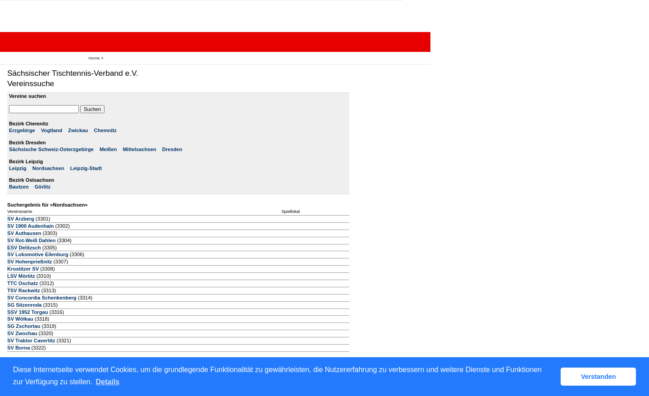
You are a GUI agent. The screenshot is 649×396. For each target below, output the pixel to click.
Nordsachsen (48, 168)
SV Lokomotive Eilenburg (38, 254)
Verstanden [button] (598, 376)
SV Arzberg (20, 218)
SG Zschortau (23, 326)
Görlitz (42, 186)
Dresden (172, 149)
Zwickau (78, 130)
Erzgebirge (22, 130)
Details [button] (107, 382)
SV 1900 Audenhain (30, 226)
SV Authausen (24, 233)
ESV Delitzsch (24, 247)
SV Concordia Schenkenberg (42, 297)
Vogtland (51, 130)
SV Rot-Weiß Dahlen (31, 240)
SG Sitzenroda (24, 305)
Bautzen (19, 186)
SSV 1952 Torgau (27, 312)
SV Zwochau (22, 333)
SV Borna (18, 347)
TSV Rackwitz (23, 290)
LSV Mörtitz (21, 276)
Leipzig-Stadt (86, 168)
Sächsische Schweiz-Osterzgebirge (51, 149)
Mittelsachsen (139, 149)
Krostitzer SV (23, 269)
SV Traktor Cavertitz (31, 340)
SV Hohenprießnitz (29, 261)
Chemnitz (105, 130)
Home (94, 57)
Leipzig (18, 168)
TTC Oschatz (22, 283)
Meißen (108, 149)
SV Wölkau (20, 319)
